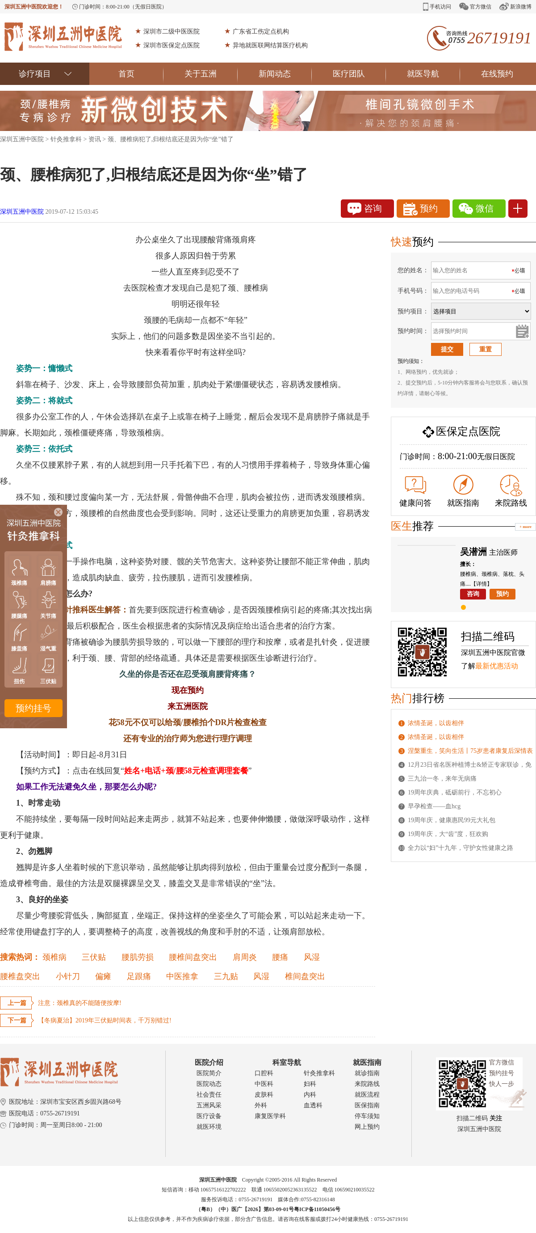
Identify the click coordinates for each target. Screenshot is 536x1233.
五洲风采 (209, 1105)
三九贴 (226, 976)
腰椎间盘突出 (193, 957)
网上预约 (367, 1126)
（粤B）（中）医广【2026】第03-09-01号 (245, 1209)
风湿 (312, 957)
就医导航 (433, 74)
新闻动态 (285, 74)
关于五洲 (211, 74)
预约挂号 (33, 708)
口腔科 (264, 1073)
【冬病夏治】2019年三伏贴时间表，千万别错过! (105, 1020)
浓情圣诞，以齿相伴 (436, 723)
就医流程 (367, 1094)
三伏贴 (94, 957)
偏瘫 (103, 976)
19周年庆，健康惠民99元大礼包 (451, 820)
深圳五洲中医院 (22, 139)
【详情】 (481, 584)
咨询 (365, 209)
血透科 (313, 1105)
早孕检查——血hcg (434, 806)
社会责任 (209, 1094)
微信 (476, 209)
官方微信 (475, 6)
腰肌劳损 (137, 957)
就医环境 (209, 1126)
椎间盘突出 (305, 976)
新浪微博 (515, 6)
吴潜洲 (473, 552)
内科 (310, 1094)
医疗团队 (359, 74)
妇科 (310, 1084)
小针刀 (68, 976)
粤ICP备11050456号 (317, 1209)
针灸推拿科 (66, 139)
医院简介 (209, 1073)
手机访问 (437, 7)
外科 (261, 1105)
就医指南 (463, 491)
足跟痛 (139, 976)
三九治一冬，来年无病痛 (442, 778)
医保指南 (367, 1105)
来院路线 (511, 491)
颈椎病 (54, 957)
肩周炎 (245, 957)
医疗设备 (209, 1116)
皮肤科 (264, 1094)
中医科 (264, 1084)
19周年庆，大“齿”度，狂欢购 (448, 834)
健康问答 (415, 491)
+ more (525, 526)
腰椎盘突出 (20, 976)
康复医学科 (270, 1116)
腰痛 (280, 957)
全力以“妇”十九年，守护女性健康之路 (460, 848)
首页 (140, 74)
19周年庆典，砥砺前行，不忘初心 (455, 792)
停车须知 (367, 1116)
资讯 (94, 139)
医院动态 (209, 1084)
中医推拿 (182, 976)
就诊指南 (367, 1073)
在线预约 (497, 73)
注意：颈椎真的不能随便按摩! (79, 1003)
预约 (420, 209)
